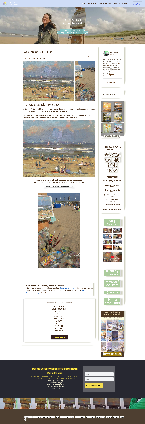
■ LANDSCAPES (59, 316)
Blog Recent (59, 337)
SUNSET (116, 153)
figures (35, 56)
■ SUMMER (59, 326)
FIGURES (112, 166)
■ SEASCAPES (59, 306)
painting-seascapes (53, 56)
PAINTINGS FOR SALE (105, 3)
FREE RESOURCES (112, 301)
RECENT (112, 171)
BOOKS (39, 417)
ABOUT (115, 3)
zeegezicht (32, 58)
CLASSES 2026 (28, 417)
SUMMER (112, 163)
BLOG (85, 3)
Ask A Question (109, 82)
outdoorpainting (42, 56)
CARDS (122, 417)
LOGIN (130, 3)
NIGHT (116, 158)
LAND (108, 158)
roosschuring (84, 56)
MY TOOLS (52, 417)
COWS (107, 161)
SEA (106, 153)
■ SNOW (59, 323)
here (113, 74)
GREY (118, 156)
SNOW (116, 161)
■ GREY (59, 314)
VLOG (90, 3)
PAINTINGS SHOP (90, 417)
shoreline (26, 58)
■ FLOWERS (59, 331)
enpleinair (30, 56)
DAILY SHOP (109, 417)
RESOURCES (123, 3)
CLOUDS (108, 156)
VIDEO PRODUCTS (100, 417)
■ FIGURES (59, 328)
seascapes (91, 56)
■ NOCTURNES (59, 319)
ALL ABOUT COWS (69, 417)
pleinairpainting (75, 56)
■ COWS (59, 321)
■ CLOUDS (59, 311)
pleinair (60, 56)
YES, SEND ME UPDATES (94, 385)
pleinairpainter (67, 56)
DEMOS (95, 3)
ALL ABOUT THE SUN (80, 417)
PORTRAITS (116, 417)
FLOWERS (112, 168)
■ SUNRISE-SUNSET (59, 309)
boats (25, 56)
